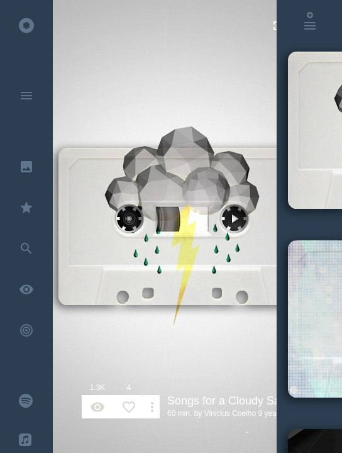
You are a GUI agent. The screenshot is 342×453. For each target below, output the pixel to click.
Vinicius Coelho (230, 413)
